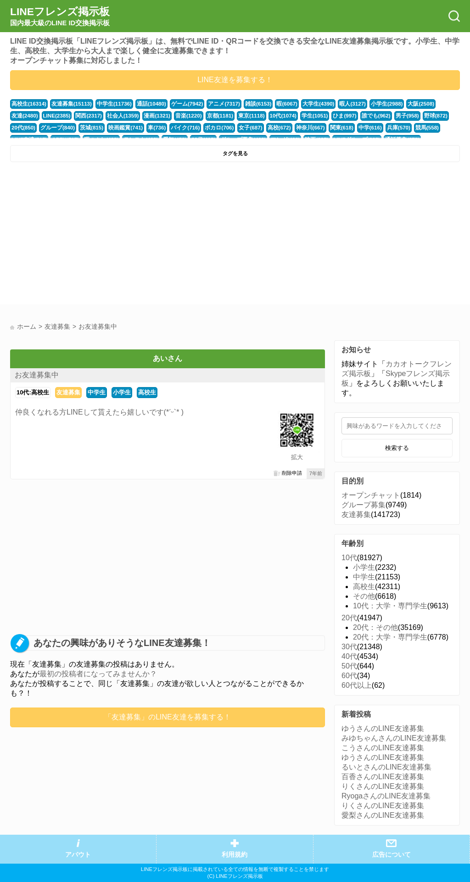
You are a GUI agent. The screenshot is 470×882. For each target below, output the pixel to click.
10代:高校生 (33, 392)
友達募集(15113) (69, 104)
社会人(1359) (89, 115)
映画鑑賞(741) (92, 127)
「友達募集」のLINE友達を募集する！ (167, 717)
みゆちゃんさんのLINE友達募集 (393, 738)
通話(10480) (145, 104)
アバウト (78, 854)
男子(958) (362, 115)
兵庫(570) (353, 127)
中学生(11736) (109, 104)
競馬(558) (380, 127)
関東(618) (299, 127)
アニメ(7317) (214, 104)
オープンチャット (370, 495)
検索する (397, 447)
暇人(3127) (338, 104)
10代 (349, 558)
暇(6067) (275, 104)
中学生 (97, 392)
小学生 (122, 392)
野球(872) (389, 115)
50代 (349, 666)
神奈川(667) (269, 127)
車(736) (122, 127)
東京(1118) (212, 115)
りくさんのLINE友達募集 (382, 786)
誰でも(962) (332, 115)
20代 (349, 618)
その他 (364, 596)
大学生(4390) (305, 104)
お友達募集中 (37, 375)
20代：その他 (375, 627)
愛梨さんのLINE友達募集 (382, 815)
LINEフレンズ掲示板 (60, 17)
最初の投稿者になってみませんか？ (98, 674)
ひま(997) (302, 115)
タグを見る (235, 153)
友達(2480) (433, 104)
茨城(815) (60, 127)
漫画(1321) (121, 115)
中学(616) (326, 127)
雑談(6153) (247, 104)
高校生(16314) (28, 104)
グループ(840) (27, 127)
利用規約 (234, 854)
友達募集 (68, 392)
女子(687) (212, 127)
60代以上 (356, 685)
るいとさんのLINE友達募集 (386, 767)
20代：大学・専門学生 (390, 637)
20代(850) (416, 115)
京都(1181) (182, 115)
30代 (349, 647)
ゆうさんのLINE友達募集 (382, 728)
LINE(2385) (25, 115)
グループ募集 (363, 505)
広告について (391, 854)
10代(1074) (243, 115)
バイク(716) (149, 127)
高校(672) (239, 127)
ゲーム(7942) (179, 104)
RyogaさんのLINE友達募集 (386, 796)
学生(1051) (273, 115)
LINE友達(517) (414, 127)
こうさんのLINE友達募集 (382, 748)
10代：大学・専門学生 (390, 606)
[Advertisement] (121, 235)
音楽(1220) (151, 115)
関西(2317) (56, 115)
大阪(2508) (403, 104)
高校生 (147, 392)
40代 (349, 656)
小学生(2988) (371, 104)
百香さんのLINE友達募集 (382, 777)
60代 (349, 676)
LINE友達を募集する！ (235, 80)
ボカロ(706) (182, 127)
